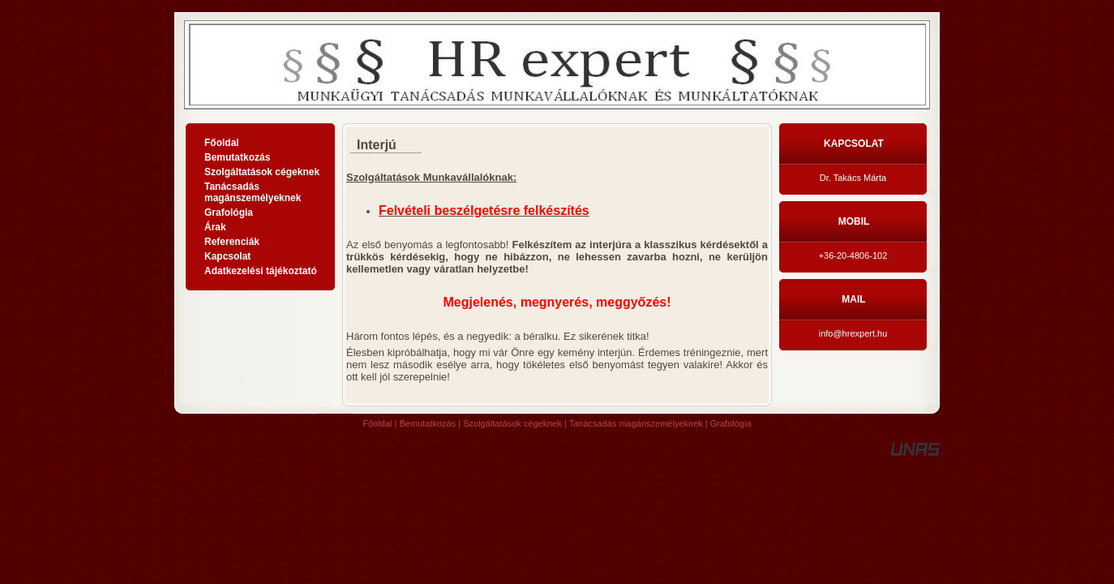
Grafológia (731, 423)
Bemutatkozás (428, 423)
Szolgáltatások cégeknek (512, 423)
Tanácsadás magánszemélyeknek (636, 423)
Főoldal (377, 423)
